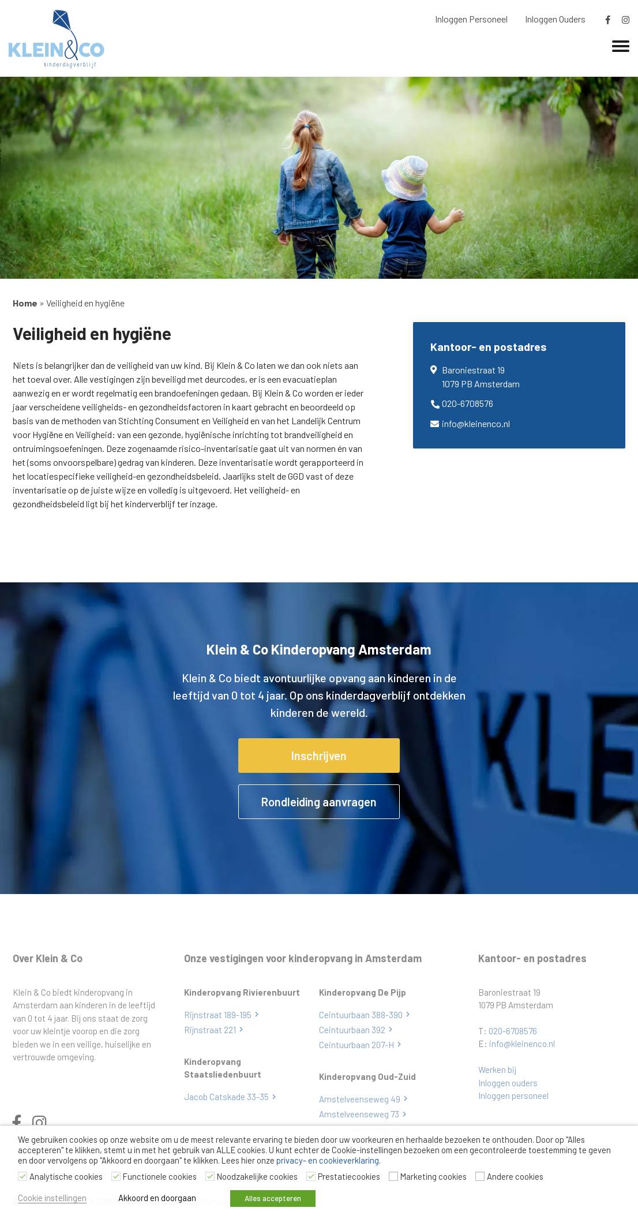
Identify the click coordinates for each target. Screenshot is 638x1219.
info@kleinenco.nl (476, 423)
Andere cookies (515, 1176)
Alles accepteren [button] (273, 1198)
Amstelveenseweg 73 (359, 1114)
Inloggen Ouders (555, 18)
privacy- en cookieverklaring (327, 1160)
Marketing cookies (433, 1176)
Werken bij (497, 1069)
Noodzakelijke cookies (257, 1176)
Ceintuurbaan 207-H (356, 1044)
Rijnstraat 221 (210, 1029)
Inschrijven (319, 755)
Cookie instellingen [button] (52, 1197)
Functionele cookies (160, 1176)
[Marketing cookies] (393, 1176)
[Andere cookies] (480, 1176)
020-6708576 (467, 403)
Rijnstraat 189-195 (218, 1014)
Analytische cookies (66, 1176)
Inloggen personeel (513, 1095)
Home (25, 302)
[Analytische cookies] (22, 1176)
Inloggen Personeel (471, 18)
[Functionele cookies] (116, 1176)
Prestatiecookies (349, 1176)
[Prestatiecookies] (311, 1176)
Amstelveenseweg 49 (359, 1099)
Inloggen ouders (508, 1083)
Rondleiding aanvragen (319, 802)
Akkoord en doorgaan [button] (157, 1197)
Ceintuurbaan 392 (352, 1029)
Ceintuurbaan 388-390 (361, 1014)
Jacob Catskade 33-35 (226, 1096)
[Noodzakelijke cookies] (210, 1176)
